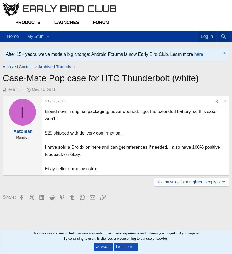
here (198, 54)
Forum (101, 22)
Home (13, 36)
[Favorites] (195, 33)
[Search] (223, 36)
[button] (48, 36)
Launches (66, 22)
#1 (224, 101)
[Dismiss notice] (223, 54)
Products (27, 22)
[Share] (217, 101)
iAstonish (16, 90)
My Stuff (35, 36)
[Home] (189, 33)
